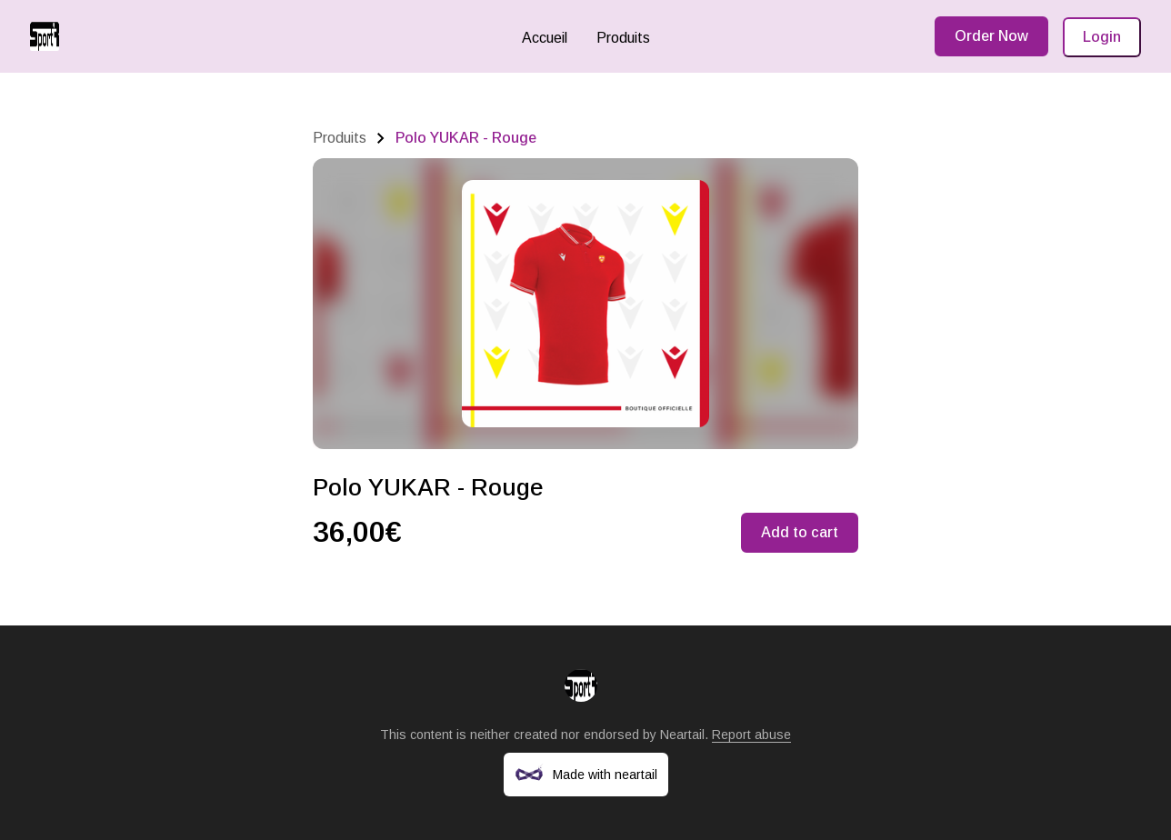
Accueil (544, 37)
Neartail (682, 734)
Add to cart (799, 532)
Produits (623, 37)
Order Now (991, 36)
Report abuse (751, 734)
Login (1102, 37)
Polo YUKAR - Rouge (465, 137)
